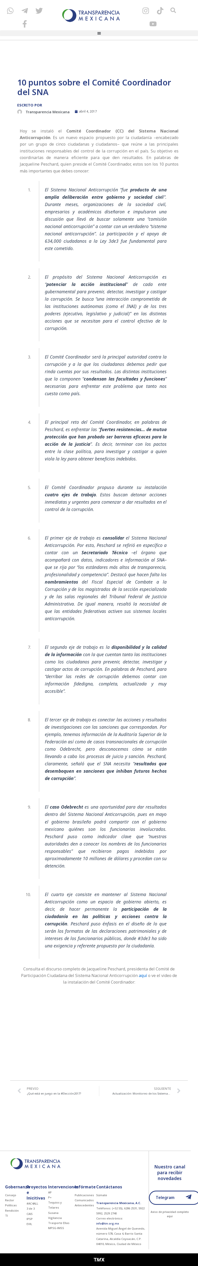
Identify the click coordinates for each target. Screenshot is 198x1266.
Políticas (11, 1205)
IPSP (30, 1219)
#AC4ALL (32, 1203)
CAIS (30, 1214)
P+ (50, 1197)
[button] (99, 33)
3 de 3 (31, 1208)
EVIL (29, 1224)
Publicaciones (84, 1195)
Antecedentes (84, 1205)
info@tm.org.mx (107, 1223)
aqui (170, 1216)
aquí (143, 975)
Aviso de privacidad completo (170, 1212)
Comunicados (84, 1200)
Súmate (101, 1195)
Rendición (12, 1210)
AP (50, 1192)
